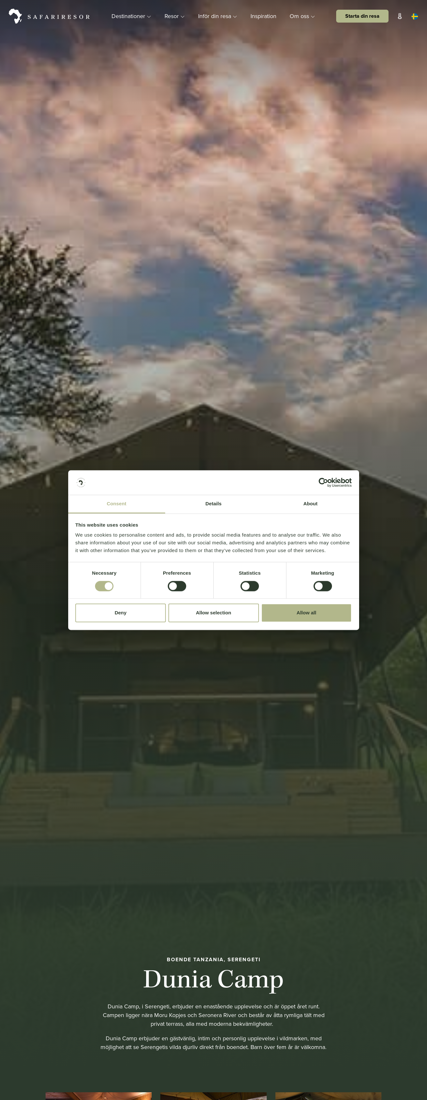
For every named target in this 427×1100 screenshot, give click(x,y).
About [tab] (311, 504)
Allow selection (213, 613)
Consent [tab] (116, 504)
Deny (121, 613)
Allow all (306, 613)
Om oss (302, 16)
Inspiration (263, 16)
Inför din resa (218, 16)
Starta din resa (362, 16)
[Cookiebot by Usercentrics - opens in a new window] (323, 482)
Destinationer (132, 16)
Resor (176, 16)
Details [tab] (214, 504)
